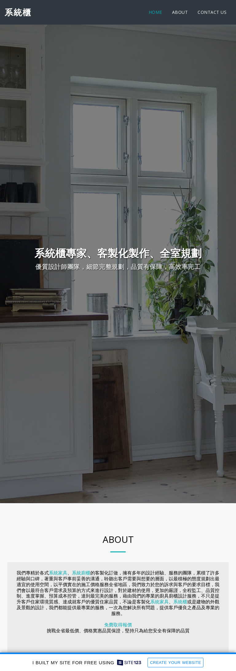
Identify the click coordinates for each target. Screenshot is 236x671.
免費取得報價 (118, 625)
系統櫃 (180, 602)
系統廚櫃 (81, 573)
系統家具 (58, 573)
